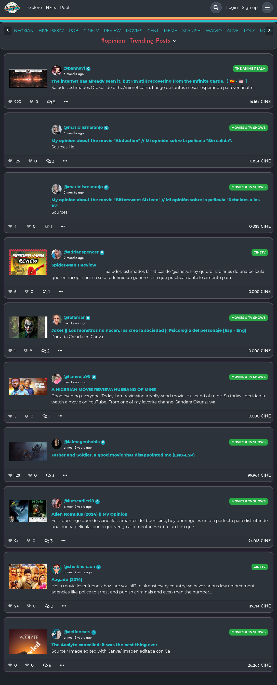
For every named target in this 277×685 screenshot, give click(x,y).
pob (73, 30)
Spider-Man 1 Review (73, 265)
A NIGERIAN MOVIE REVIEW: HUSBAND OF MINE (103, 389)
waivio (214, 30)
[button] (266, 7)
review (112, 30)
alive (233, 30)
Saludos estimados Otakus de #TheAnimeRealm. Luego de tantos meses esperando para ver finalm (152, 87)
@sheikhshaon (80, 566)
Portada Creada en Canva (77, 336)
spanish (191, 30)
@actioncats (77, 631)
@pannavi (75, 68)
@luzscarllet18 (79, 501)
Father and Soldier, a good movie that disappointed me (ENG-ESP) (123, 455)
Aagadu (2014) (66, 579)
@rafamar (75, 317)
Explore (34, 7)
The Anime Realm (250, 68)
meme (170, 30)
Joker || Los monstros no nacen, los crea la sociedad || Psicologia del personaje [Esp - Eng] (148, 330)
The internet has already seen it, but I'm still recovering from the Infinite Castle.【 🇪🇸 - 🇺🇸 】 (150, 81)
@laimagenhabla (82, 441)
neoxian (23, 30)
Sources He (62, 147)
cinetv (91, 30)
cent (153, 30)
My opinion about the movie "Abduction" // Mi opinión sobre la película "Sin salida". (141, 140)
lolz (249, 30)
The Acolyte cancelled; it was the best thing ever (104, 644)
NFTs (51, 7)
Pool (64, 7)
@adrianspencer (82, 252)
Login (232, 7)
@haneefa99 (78, 376)
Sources (59, 212)
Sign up (250, 7)
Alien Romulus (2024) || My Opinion (89, 514)
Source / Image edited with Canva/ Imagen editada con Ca (110, 651)
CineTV (260, 252)
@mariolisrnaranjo (84, 127)
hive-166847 (51, 30)
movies (134, 30)
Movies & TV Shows (249, 128)
